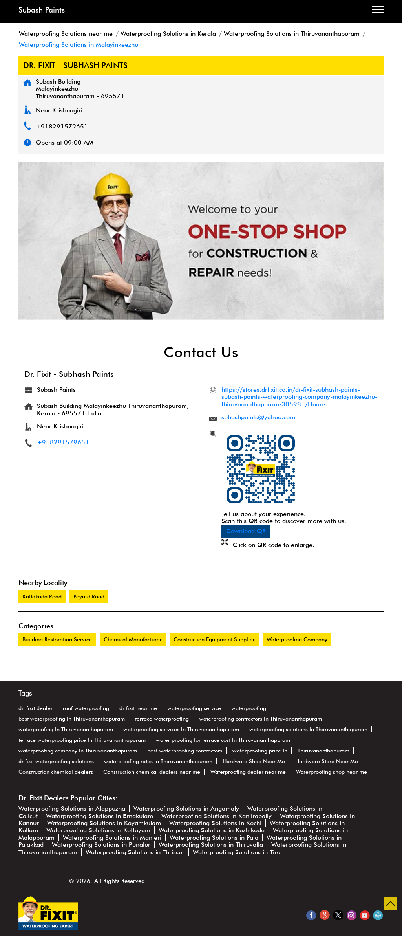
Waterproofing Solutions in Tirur (238, 852)
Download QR (246, 531)
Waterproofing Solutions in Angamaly (186, 808)
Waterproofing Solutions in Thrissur (135, 852)
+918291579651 (62, 126)
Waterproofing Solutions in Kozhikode (212, 830)
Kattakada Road (42, 596)
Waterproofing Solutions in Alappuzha (71, 808)
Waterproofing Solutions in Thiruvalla (211, 844)
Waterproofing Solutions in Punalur (101, 844)
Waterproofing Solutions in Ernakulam (99, 816)
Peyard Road (88, 596)
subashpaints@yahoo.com (258, 417)
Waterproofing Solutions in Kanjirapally (216, 816)
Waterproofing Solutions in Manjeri (112, 837)
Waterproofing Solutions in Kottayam (98, 830)
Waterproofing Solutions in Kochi (215, 823)
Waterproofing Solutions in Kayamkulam (104, 823)
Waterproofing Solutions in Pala (214, 837)
